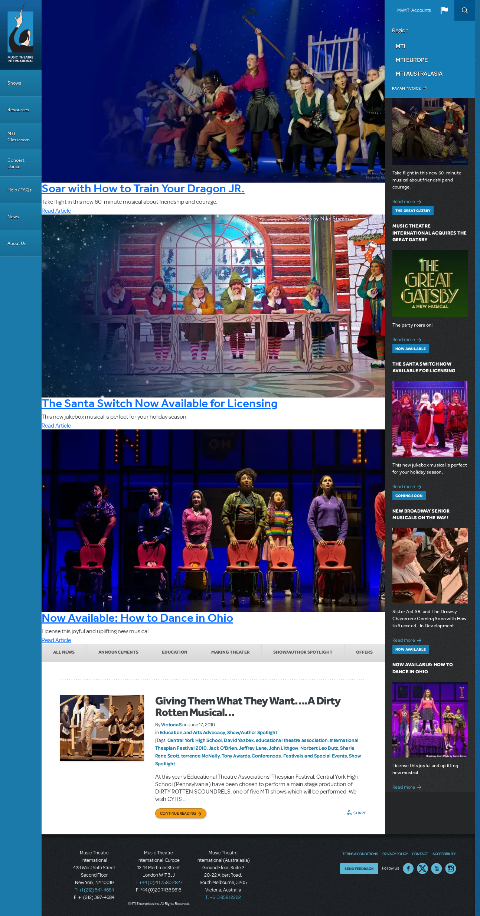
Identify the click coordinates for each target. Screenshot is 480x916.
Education (174, 652)
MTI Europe (412, 59)
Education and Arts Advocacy (192, 732)
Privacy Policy (395, 853)
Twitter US (422, 868)
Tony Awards (236, 756)
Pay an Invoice (406, 88)
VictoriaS (171, 724)
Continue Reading (178, 813)
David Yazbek (239, 740)
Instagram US (450, 868)
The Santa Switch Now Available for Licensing (160, 403)
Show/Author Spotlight (303, 652)
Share (359, 812)
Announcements (118, 652)
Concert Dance (16, 163)
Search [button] (464, 10)
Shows (14, 83)
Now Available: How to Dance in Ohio (137, 618)
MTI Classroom (18, 136)
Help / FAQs (19, 190)
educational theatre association (292, 740)
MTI (400, 46)
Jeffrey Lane (253, 748)
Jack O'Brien (223, 748)
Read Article (56, 211)
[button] (444, 10)
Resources (18, 110)
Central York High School (194, 740)
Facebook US (408, 868)
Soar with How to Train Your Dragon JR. (143, 188)
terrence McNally (200, 756)
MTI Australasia (419, 73)
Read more (408, 200)
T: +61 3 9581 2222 (223, 897)
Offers (364, 652)
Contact (420, 853)
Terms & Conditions (360, 853)
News (13, 216)
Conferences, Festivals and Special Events (299, 756)
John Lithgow (283, 748)
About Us (16, 243)
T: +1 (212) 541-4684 (94, 890)
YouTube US (436, 868)
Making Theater (230, 652)
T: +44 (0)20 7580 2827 (159, 883)
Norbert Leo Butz (319, 748)
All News (64, 652)
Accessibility (443, 853)
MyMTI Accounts (414, 10)
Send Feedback (359, 868)
